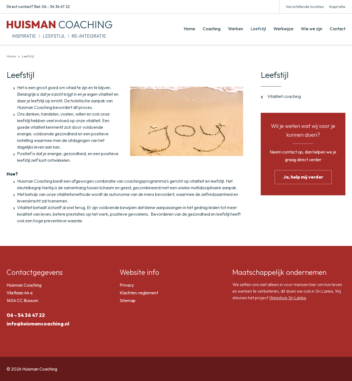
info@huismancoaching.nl (38, 323)
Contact (337, 28)
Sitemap (128, 300)
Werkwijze (283, 28)
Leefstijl (258, 28)
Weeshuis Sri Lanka (287, 297)
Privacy (127, 285)
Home (189, 28)
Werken (235, 28)
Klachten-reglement (139, 292)
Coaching (212, 28)
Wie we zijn (311, 28)
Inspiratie (337, 6)
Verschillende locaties (305, 6)
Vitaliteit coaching (284, 96)
